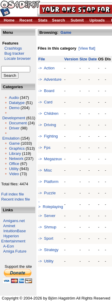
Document (18, 123)
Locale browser (16, 58)
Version (71, 59)
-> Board (46, 90)
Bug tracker (12, 53)
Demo (14, 108)
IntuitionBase (14, 231)
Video (14, 174)
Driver (14, 128)
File (41, 59)
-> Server (46, 215)
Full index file (12, 194)
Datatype (16, 102)
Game (14, 143)
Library (15, 153)
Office (14, 163)
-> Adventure (50, 79)
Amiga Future (15, 251)
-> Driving (47, 125)
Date (92, 59)
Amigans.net (14, 221)
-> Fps (44, 147)
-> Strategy (48, 249)
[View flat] (87, 48)
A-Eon (8, 246)
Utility (14, 168)
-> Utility (45, 261)
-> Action (46, 68)
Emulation (11, 138)
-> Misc (45, 170)
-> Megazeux (50, 159)
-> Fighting (48, 136)
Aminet (9, 226)
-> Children (48, 113)
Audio (14, 97)
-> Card (45, 102)
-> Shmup (47, 227)
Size (83, 59)
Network (16, 158)
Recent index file (15, 199)
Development (13, 118)
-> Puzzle (47, 193)
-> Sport (45, 238)
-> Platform (48, 181)
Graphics (16, 148)
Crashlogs (11, 48)
